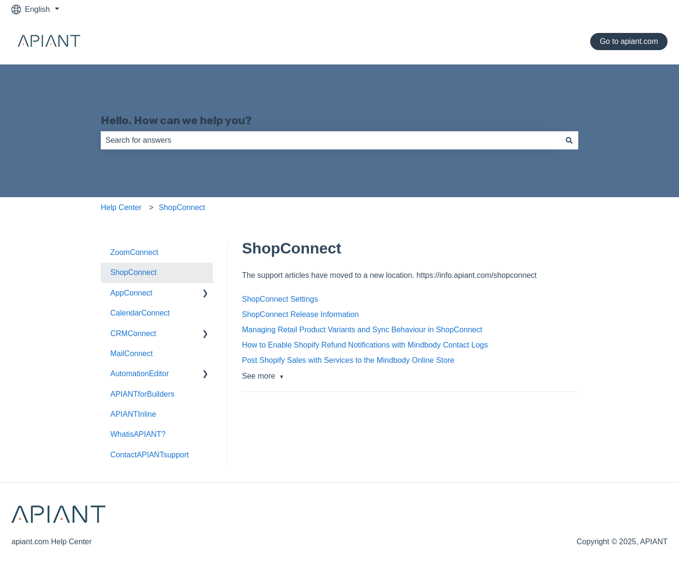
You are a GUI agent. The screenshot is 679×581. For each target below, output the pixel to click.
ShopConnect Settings (280, 299)
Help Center (121, 207)
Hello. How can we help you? (176, 120)
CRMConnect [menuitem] (133, 333)
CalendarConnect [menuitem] (140, 313)
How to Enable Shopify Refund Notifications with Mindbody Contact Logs (365, 345)
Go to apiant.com (629, 41)
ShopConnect (182, 207)
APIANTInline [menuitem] (133, 414)
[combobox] (330, 140)
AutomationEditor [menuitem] (139, 374)
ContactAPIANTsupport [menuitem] (149, 455)
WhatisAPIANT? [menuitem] (138, 434)
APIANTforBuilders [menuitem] (142, 394)
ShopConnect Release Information (300, 314)
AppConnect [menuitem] (131, 293)
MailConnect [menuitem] (131, 353)
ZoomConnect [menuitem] (134, 252)
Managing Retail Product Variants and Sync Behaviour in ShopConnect (362, 330)
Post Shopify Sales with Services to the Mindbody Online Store (348, 360)
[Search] (569, 140)
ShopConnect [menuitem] (133, 272)
